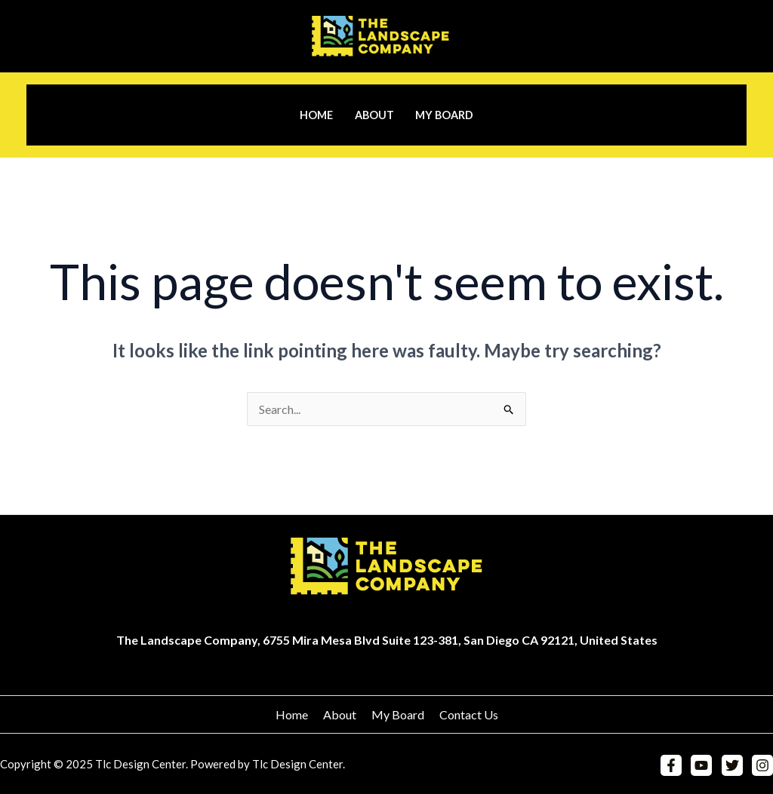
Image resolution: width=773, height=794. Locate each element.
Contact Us (468, 714)
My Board (444, 115)
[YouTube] (701, 765)
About (374, 115)
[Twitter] (732, 765)
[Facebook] (671, 765)
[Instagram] (762, 765)
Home (316, 115)
